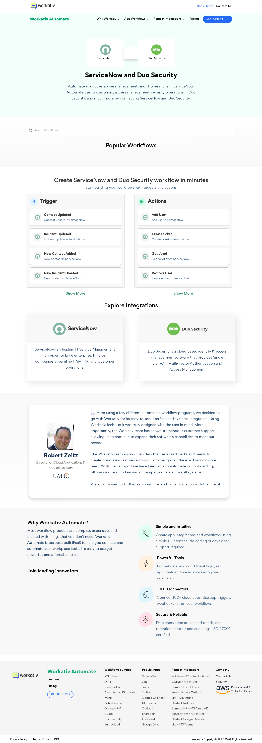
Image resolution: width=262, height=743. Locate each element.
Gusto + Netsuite (183, 703)
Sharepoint (149, 714)
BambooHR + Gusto (185, 687)
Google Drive (151, 724)
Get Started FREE (217, 19)
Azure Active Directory (119, 692)
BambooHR (112, 687)
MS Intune (111, 676)
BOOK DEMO (60, 694)
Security (221, 682)
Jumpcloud (112, 724)
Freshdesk (149, 719)
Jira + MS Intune (182, 698)
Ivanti (108, 698)
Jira (144, 682)
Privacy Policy (18, 739)
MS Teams (149, 703)
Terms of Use (41, 739)
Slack (145, 687)
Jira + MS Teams (182, 724)
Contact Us (223, 6)
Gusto (108, 714)
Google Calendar (153, 698)
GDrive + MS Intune (185, 682)
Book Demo (205, 6)
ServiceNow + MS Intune (188, 714)
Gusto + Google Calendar (189, 719)
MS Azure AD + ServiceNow (190, 676)
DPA (56, 739)
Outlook (147, 708)
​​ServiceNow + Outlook (187, 692)
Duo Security (113, 719)
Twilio (146, 692)
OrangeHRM (112, 708)
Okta (107, 682)
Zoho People (113, 703)
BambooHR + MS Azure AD (190, 708)
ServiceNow (150, 676)
